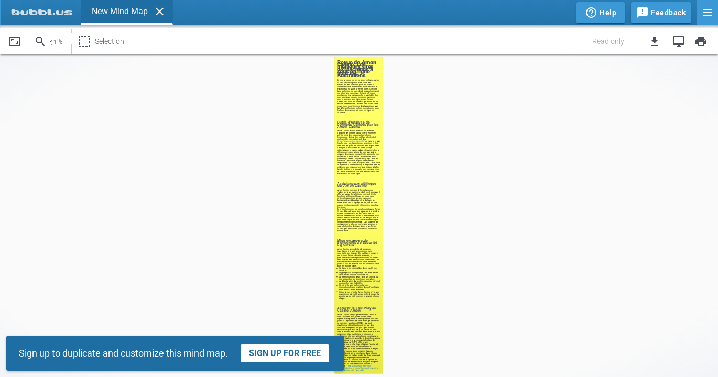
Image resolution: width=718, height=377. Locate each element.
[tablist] (287, 12)
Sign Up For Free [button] (285, 353)
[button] (159, 11)
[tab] (40, 12)
